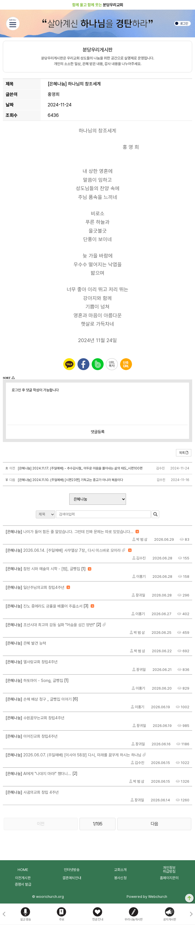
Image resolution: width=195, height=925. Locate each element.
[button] (191, 914)
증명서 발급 (23, 884)
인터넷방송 (71, 870)
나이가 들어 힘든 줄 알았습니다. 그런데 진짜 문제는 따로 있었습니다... (69, 531)
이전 (40, 824)
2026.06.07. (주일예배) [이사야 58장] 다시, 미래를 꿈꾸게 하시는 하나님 (73, 755)
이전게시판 (23, 878)
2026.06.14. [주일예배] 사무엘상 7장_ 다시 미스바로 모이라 (63, 550)
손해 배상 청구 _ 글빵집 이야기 (39, 699)
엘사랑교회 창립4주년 (32, 662)
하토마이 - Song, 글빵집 (34, 680)
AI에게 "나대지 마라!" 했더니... (38, 773)
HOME (23, 870)
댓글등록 (97, 432)
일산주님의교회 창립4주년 (35, 587)
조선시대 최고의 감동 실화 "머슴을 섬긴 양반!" (50, 625)
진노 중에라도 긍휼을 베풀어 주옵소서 (44, 606)
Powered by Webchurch (147, 896)
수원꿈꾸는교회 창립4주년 (35, 718)
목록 (183, 453)
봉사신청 (120, 878)
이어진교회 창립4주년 (32, 736)
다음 (154, 824)
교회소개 (120, 870)
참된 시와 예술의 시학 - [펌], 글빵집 (43, 568)
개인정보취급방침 (169, 870)
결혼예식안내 (71, 878)
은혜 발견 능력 (26, 643)
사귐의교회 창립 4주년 (32, 792)
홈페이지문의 (169, 878)
